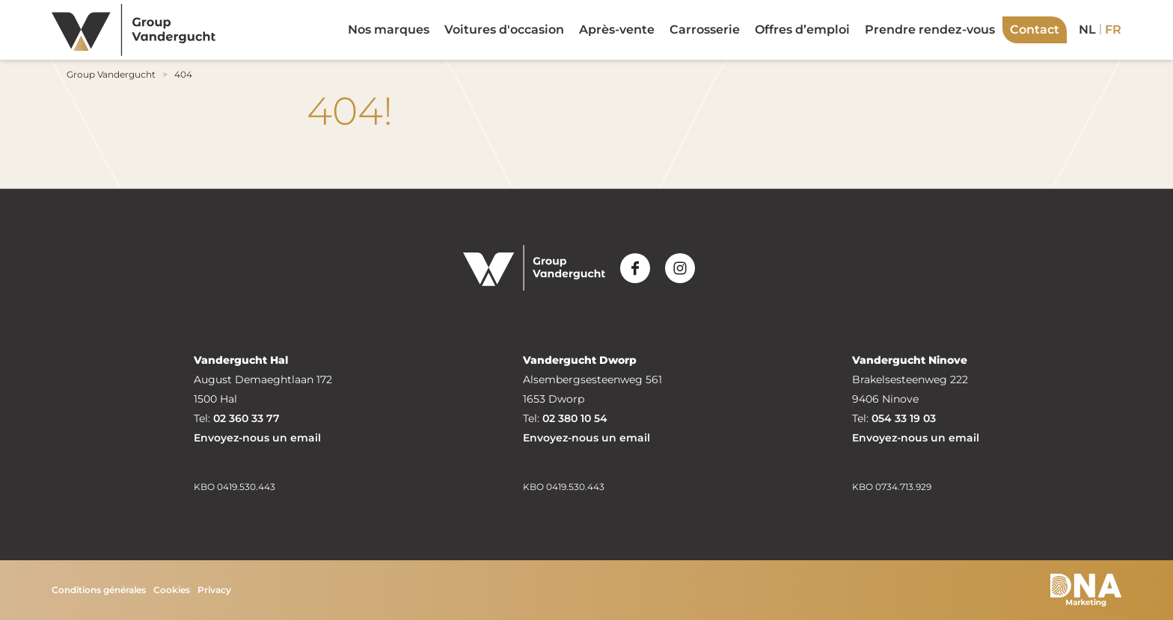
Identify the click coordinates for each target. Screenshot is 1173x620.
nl (1087, 29)
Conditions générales (99, 589)
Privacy (214, 589)
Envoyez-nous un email (257, 437)
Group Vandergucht (111, 74)
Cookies (171, 589)
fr (1113, 29)
